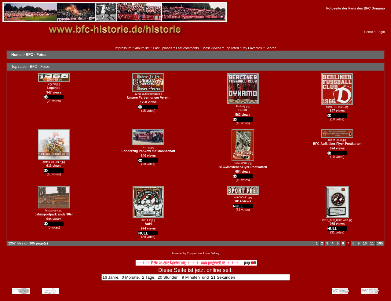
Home (368, 32)
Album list (142, 48)
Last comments (187, 48)
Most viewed (212, 48)
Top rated (232, 48)
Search (271, 48)
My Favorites (252, 48)
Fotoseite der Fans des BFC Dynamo (355, 8)
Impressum (123, 48)
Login (381, 32)
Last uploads (162, 48)
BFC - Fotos (36, 55)
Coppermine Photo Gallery (203, 253)
